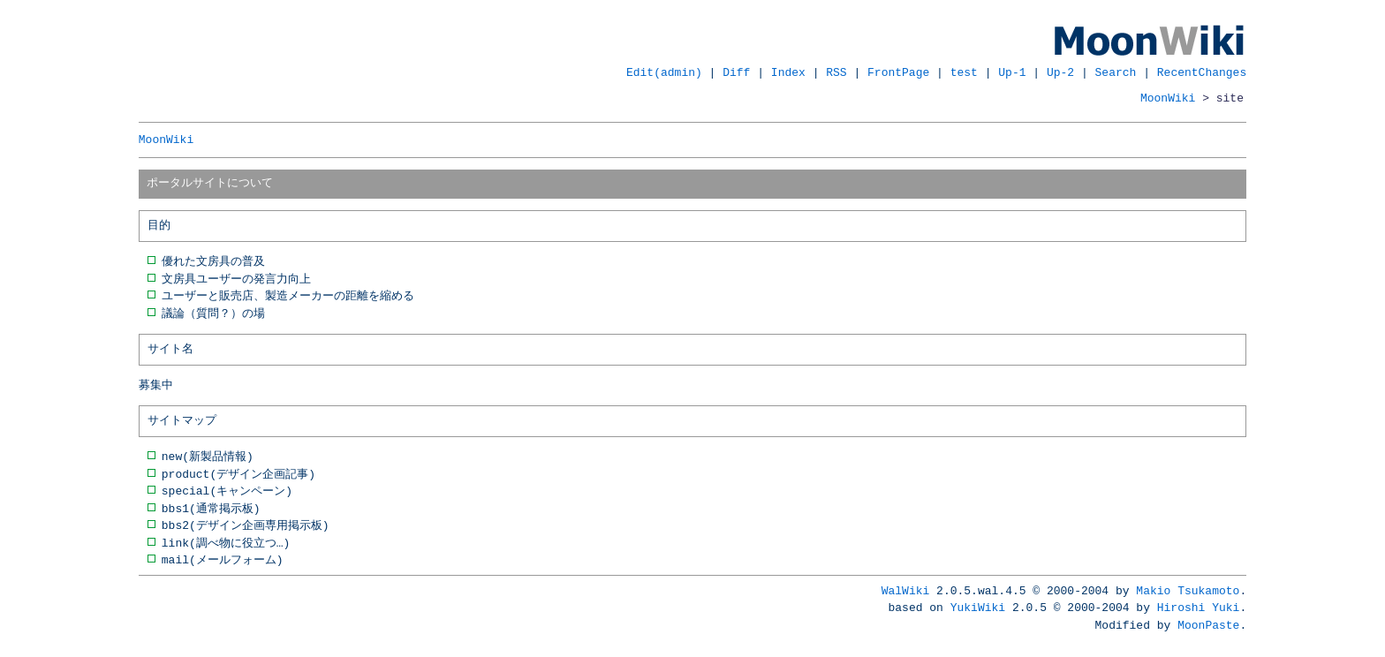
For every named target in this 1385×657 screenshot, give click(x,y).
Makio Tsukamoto (1187, 591)
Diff (736, 72)
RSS (836, 72)
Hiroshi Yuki (1198, 607)
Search (1116, 72)
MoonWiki (1167, 98)
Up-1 (1012, 72)
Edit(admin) (664, 72)
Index (788, 72)
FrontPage (898, 72)
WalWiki (906, 591)
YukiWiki (977, 607)
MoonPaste (1208, 625)
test (964, 72)
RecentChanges (1201, 72)
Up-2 (1060, 72)
